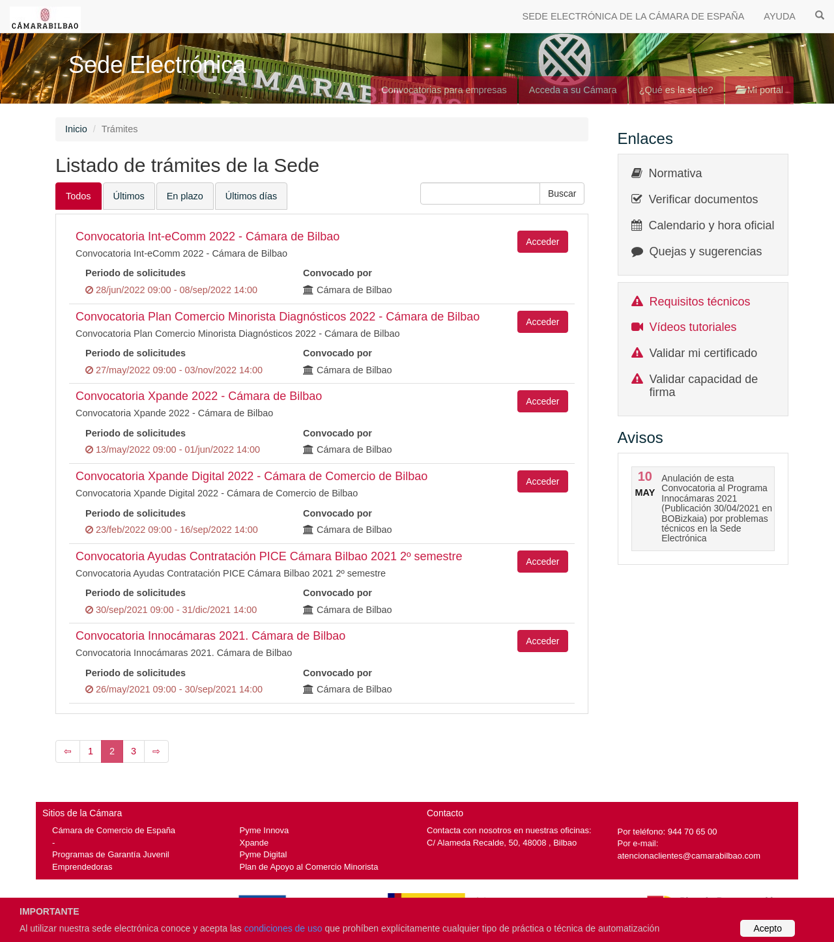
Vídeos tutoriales (693, 327)
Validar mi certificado (704, 353)
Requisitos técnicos (700, 301)
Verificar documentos (703, 199)
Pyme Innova (264, 830)
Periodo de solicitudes (135, 273)
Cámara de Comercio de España (113, 830)
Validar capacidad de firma (704, 386)
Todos (78, 196)
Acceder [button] (542, 241)
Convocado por (337, 273)
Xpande (254, 843)
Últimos (129, 196)
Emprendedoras (82, 867)
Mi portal (759, 90)
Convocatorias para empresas (444, 90)
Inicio (76, 129)
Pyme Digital (263, 854)
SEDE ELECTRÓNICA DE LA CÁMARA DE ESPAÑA (634, 16)
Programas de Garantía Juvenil (110, 854)
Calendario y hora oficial (712, 225)
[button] (562, 193)
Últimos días (251, 196)
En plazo (185, 196)
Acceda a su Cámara (573, 90)
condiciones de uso (283, 928)
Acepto (767, 928)
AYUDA (780, 16)
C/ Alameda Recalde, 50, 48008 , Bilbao (502, 843)
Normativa (675, 173)
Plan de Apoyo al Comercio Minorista (309, 867)
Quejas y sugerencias (706, 251)
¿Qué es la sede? (676, 90)
